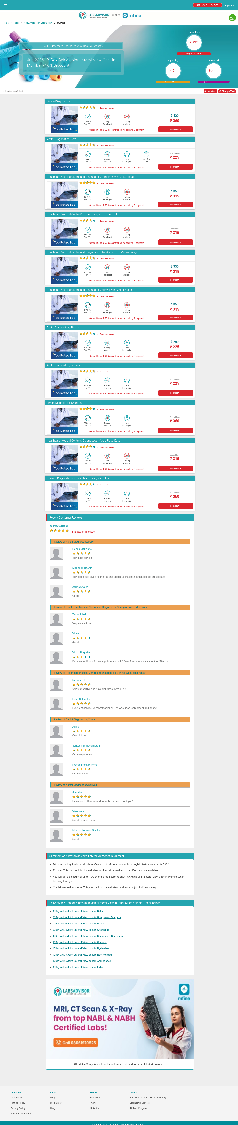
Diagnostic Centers (140, 1103)
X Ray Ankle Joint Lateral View (38, 23)
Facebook (95, 1097)
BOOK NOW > (175, 129)
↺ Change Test (227, 91)
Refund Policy (18, 1103)
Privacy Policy (18, 1108)
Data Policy (17, 1097)
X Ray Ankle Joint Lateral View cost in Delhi (78, 911)
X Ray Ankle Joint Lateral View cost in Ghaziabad (81, 929)
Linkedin (94, 1108)
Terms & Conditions (21, 1113)
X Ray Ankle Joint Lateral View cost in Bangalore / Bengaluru (88, 936)
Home (6, 23)
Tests (16, 23)
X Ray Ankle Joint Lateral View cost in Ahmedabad (82, 961)
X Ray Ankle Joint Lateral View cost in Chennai (80, 942)
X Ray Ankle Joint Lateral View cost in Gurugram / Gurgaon (87, 917)
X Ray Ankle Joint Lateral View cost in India (78, 967)
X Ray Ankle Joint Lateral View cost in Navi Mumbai (82, 954)
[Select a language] (229, 5)
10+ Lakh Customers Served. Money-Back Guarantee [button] (70, 45)
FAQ (52, 1097)
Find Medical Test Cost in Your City (148, 1097)
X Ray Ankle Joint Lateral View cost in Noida (78, 923)
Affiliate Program (138, 1108)
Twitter (93, 1103)
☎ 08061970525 (207, 5)
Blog (52, 1108)
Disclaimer (55, 1103)
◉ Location (210, 91)
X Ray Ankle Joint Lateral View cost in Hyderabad (81, 948)
